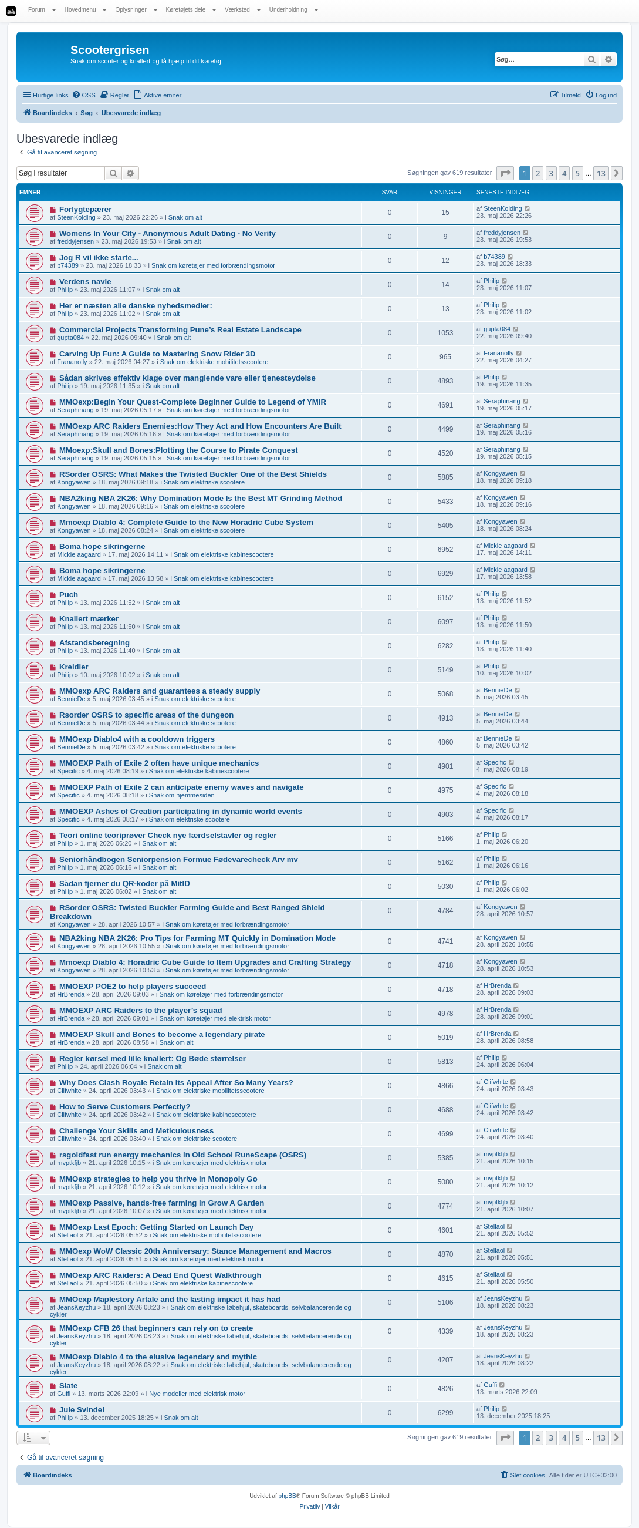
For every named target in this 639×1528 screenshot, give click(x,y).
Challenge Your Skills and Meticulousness (136, 1130)
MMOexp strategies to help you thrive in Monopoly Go (158, 1178)
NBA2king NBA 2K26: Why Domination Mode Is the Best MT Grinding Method (200, 498)
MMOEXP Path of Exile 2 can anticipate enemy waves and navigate (181, 787)
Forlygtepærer (85, 209)
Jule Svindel (81, 1409)
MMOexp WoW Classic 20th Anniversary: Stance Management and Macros (195, 1251)
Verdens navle (85, 281)
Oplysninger (136, 9)
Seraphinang (75, 409)
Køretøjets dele (191, 9)
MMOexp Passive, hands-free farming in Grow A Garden (161, 1203)
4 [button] (564, 173)
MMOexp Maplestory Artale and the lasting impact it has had (169, 1299)
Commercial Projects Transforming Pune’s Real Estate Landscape (180, 329)
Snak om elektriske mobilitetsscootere (214, 361)
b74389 (68, 265)
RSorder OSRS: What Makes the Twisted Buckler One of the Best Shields (193, 474)
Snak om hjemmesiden (182, 795)
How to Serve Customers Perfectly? (125, 1106)
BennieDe (71, 698)
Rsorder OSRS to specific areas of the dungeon (146, 715)
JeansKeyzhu (76, 1307)
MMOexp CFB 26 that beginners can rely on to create (156, 1328)
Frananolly (72, 361)
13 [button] (601, 173)
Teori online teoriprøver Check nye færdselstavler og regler (168, 835)
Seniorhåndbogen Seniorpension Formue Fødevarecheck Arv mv (178, 859)
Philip (65, 289)
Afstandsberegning (94, 642)
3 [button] (551, 173)
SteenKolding (76, 217)
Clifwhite (69, 1090)
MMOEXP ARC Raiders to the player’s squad (140, 1010)
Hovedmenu (86, 9)
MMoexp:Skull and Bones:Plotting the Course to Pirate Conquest (178, 450)
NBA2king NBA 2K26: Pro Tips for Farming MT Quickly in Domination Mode (197, 938)
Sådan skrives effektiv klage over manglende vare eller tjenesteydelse (187, 377)
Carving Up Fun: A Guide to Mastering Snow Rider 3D (157, 353)
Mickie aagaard (79, 554)
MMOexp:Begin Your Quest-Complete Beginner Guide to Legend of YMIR (192, 402)
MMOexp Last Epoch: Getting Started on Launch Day (156, 1227)
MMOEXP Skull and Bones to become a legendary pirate (162, 1034)
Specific (68, 771)
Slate (68, 1385)
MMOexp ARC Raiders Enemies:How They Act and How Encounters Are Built (200, 426)
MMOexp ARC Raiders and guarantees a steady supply (159, 690)
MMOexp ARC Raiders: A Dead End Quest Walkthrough (160, 1275)
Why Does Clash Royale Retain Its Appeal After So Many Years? (176, 1082)
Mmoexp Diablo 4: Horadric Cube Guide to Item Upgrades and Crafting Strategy (205, 962)
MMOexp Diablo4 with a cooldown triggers (137, 739)
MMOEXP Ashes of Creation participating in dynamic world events (180, 811)
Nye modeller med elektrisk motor (197, 1393)
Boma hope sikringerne (102, 546)
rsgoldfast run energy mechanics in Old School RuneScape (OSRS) (182, 1154)
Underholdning (294, 9)
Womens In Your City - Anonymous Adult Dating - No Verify (167, 233)
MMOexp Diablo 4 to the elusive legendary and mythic (158, 1356)
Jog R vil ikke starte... (98, 257)
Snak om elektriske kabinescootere (224, 554)
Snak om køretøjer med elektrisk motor (215, 1018)
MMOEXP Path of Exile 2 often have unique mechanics (159, 763)
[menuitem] (84, 95)
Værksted (243, 9)
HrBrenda (70, 994)
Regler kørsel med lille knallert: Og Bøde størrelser (152, 1058)
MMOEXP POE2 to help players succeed (132, 986)
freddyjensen (75, 241)
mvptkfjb (69, 1162)
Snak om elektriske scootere (204, 482)
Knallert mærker (89, 618)
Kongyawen (74, 482)
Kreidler (74, 666)
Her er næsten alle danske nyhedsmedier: (135, 305)
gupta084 (70, 337)
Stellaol (67, 1234)
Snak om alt (185, 217)
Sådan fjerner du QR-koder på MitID (124, 883)
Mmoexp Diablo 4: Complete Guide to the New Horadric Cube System (186, 522)
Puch (68, 594)
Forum (42, 9)
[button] (505, 173)
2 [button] (538, 173)
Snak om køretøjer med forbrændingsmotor (213, 265)
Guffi (63, 1393)
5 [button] (578, 173)
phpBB (287, 1496)
